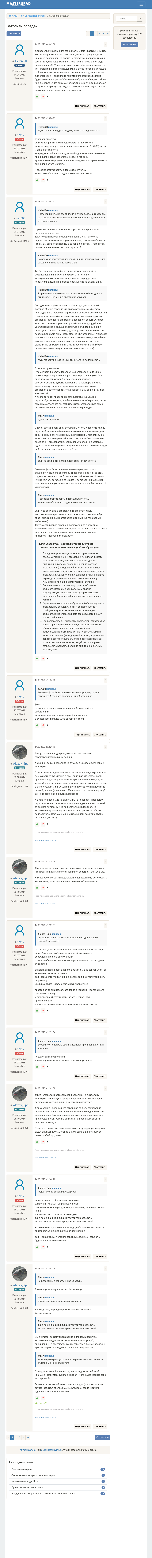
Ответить (14, 33)
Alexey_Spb (20, 763)
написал (53, 127)
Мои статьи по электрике (45, 840)
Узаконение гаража (22, 1469)
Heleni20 (21, 61)
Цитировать (82, 106)
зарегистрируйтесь (51, 1450)
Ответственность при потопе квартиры (33, 1475)
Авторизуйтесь (28, 1450)
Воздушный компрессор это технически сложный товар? (43, 1493)
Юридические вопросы (33, 16)
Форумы (13, 16)
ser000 (20, 218)
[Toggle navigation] (141, 4)
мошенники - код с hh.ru (24, 1481)
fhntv (21, 135)
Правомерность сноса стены (27, 1487)
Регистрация (129, 44)
